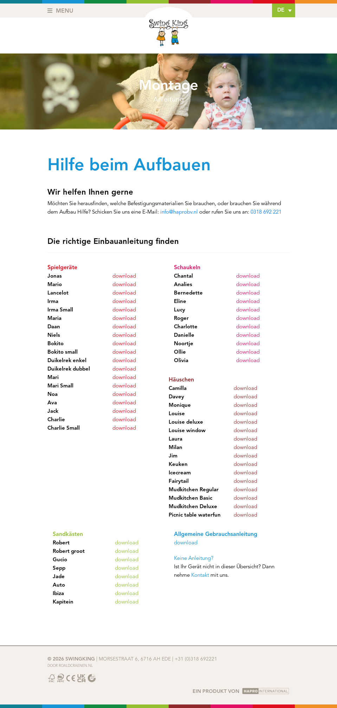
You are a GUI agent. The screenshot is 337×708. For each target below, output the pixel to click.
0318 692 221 (266, 212)
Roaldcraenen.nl (76, 666)
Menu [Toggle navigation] (60, 11)
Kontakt (200, 575)
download (124, 276)
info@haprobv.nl (179, 212)
